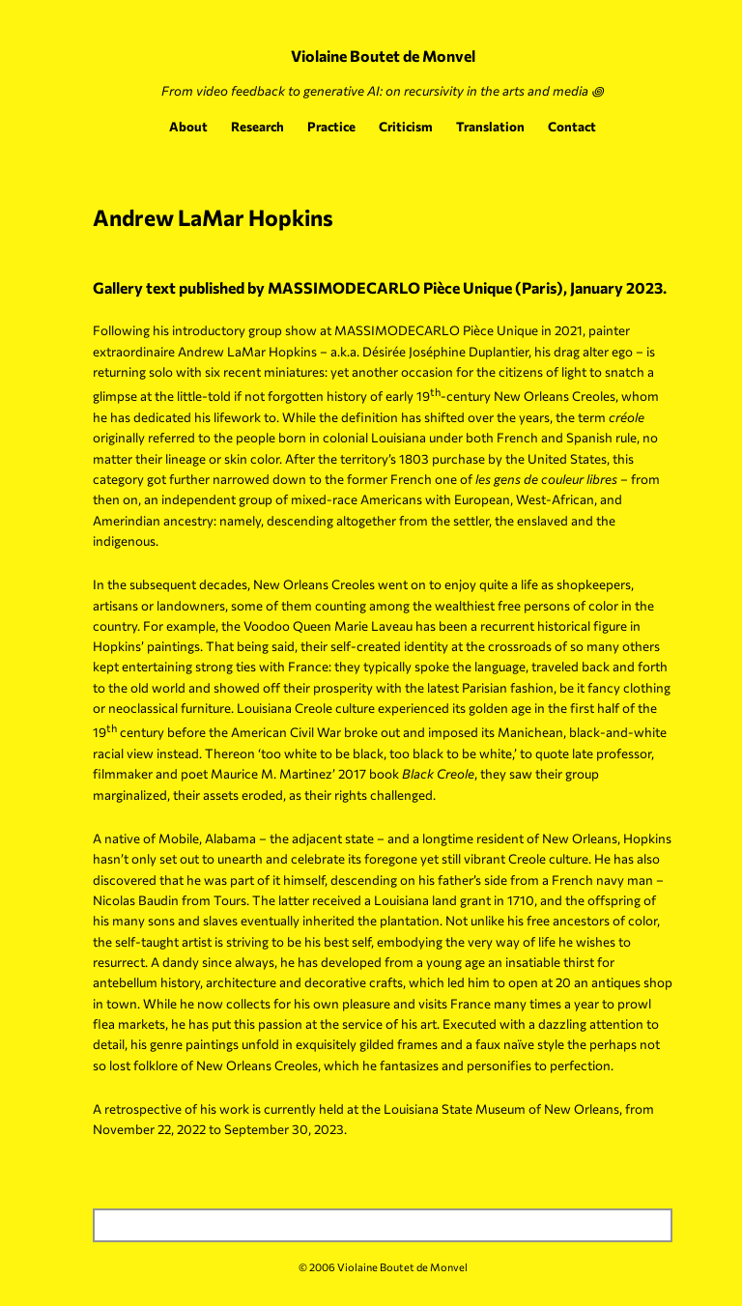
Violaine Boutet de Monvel (383, 55)
